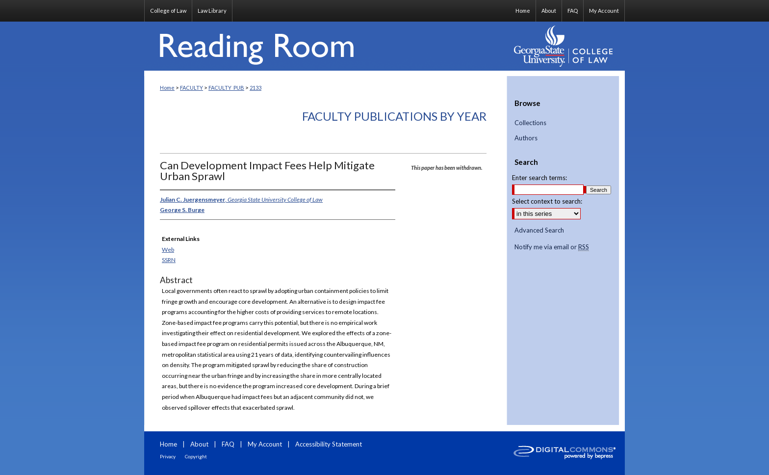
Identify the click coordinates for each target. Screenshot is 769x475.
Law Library (212, 10)
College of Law (168, 10)
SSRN (169, 260)
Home (167, 87)
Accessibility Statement (328, 444)
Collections (530, 123)
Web (168, 249)
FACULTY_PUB (226, 87)
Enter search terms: (539, 178)
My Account (265, 444)
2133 (255, 87)
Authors (526, 138)
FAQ (228, 444)
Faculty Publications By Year (394, 116)
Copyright (196, 456)
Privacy (168, 456)
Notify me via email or (551, 247)
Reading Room (325, 46)
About (199, 444)
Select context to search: (547, 201)
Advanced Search (539, 230)
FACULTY (191, 87)
